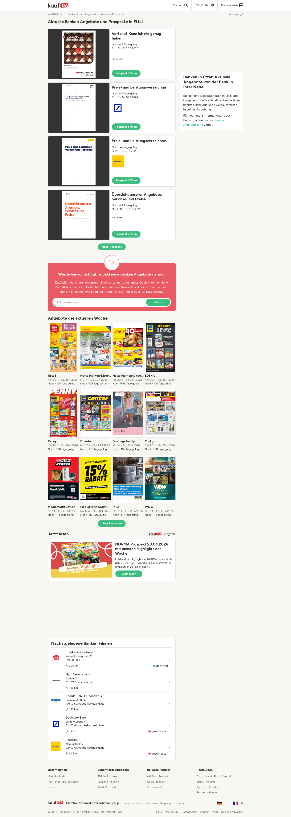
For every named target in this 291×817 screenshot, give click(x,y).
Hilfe (159, 812)
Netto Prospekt (156, 781)
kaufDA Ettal (55, 14)
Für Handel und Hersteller (63, 781)
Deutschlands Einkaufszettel (214, 776)
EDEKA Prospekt (107, 776)
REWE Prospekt (106, 787)
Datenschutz (154, 291)
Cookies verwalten (232, 812)
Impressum (171, 812)
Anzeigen (236, 14)
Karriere (52, 787)
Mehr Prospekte (112, 246)
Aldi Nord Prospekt (158, 776)
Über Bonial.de (56, 776)
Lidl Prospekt (154, 787)
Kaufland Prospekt (108, 781)
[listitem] (63, 354)
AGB (215, 812)
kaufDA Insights (206, 781)
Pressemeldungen (207, 792)
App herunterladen (208, 787)
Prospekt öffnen (126, 73)
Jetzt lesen (129, 573)
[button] (112, 54)
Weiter (158, 302)
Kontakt (204, 812)
